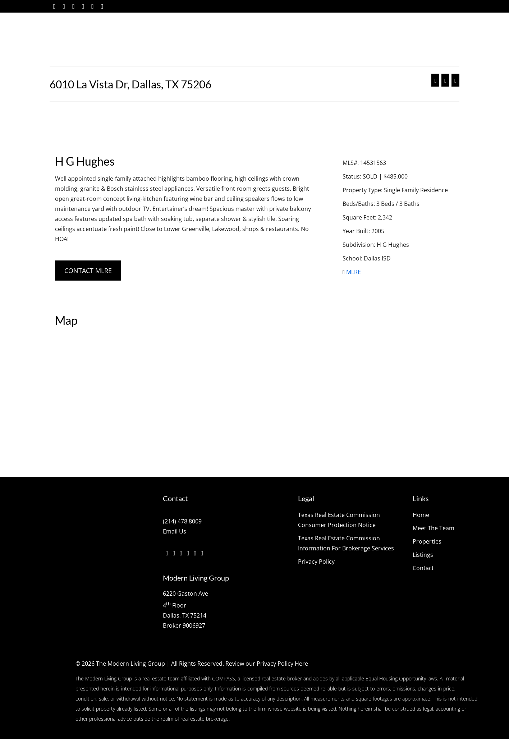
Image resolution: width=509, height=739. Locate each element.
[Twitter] (64, 6)
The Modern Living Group (130, 664)
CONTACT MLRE (88, 270)
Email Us (174, 531)
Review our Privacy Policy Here (266, 664)
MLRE (353, 272)
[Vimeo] (83, 6)
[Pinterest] (102, 6)
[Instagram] (73, 6)
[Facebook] (54, 6)
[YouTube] (92, 6)
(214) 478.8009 (182, 521)
